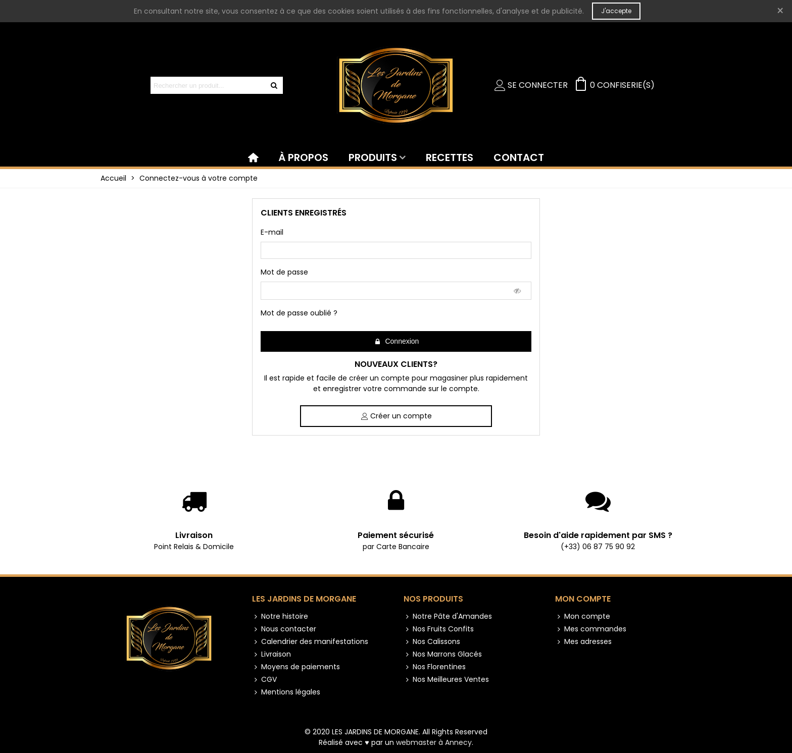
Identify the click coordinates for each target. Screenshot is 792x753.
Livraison (194, 535)
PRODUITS (373, 157)
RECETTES (449, 157)
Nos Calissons (432, 641)
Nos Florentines (435, 667)
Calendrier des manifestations (310, 641)
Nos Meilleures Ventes (446, 679)
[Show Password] (518, 290)
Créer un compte (396, 416)
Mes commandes (590, 629)
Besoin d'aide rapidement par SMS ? (598, 535)
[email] (396, 250)
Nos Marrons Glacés (443, 654)
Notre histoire (280, 616)
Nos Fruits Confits (439, 629)
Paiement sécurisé (396, 535)
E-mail (272, 232)
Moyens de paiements (296, 667)
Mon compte (583, 599)
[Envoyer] (274, 85)
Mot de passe (284, 272)
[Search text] (208, 85)
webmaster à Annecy (434, 742)
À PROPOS (303, 157)
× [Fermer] (780, 11)
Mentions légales (286, 692)
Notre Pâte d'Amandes (448, 616)
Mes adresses (583, 641)
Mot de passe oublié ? (299, 313)
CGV (264, 679)
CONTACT (518, 157)
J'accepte (616, 11)
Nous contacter (284, 629)
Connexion (396, 341)
